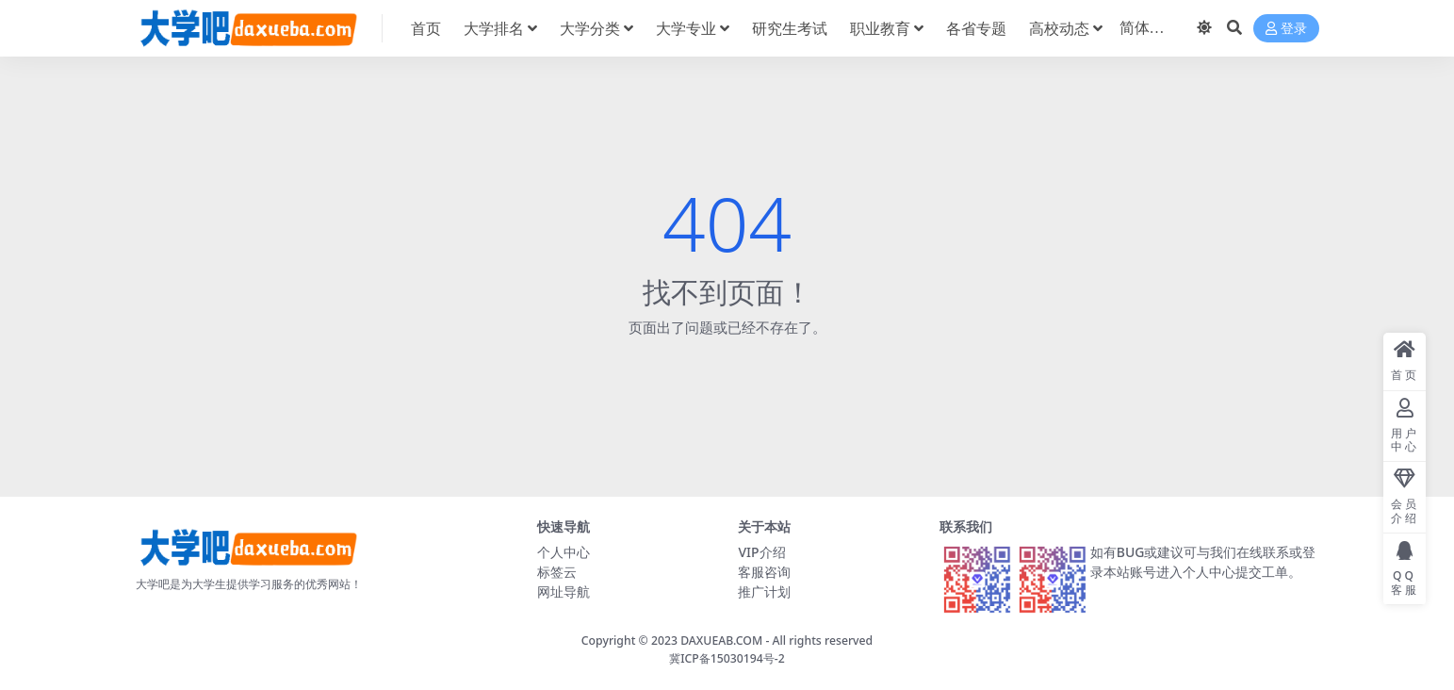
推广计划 (764, 591)
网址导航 (563, 591)
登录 (1286, 29)
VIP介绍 (761, 552)
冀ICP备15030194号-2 (727, 658)
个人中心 (563, 552)
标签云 (557, 572)
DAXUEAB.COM (721, 640)
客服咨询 (764, 572)
